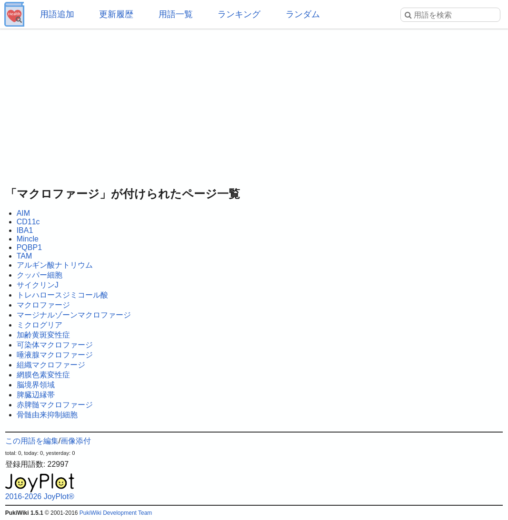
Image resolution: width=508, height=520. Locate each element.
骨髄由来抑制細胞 (47, 415)
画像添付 (75, 441)
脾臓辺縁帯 (36, 395)
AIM (23, 213)
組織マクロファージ (51, 365)
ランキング (239, 14)
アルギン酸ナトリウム (55, 265)
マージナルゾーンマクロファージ (74, 315)
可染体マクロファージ (55, 345)
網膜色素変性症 (43, 375)
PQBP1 (29, 247)
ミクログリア (39, 325)
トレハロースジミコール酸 (62, 295)
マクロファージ (43, 305)
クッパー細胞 (39, 275)
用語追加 (57, 14)
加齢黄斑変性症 (43, 335)
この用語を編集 (32, 441)
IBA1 (25, 230)
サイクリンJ (38, 285)
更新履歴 (116, 14)
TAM (24, 256)
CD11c (28, 222)
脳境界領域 (36, 385)
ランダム (303, 14)
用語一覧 (176, 14)
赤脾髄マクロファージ (55, 405)
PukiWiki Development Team (116, 513)
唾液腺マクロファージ (55, 355)
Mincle (28, 239)
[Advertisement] (254, 104)
